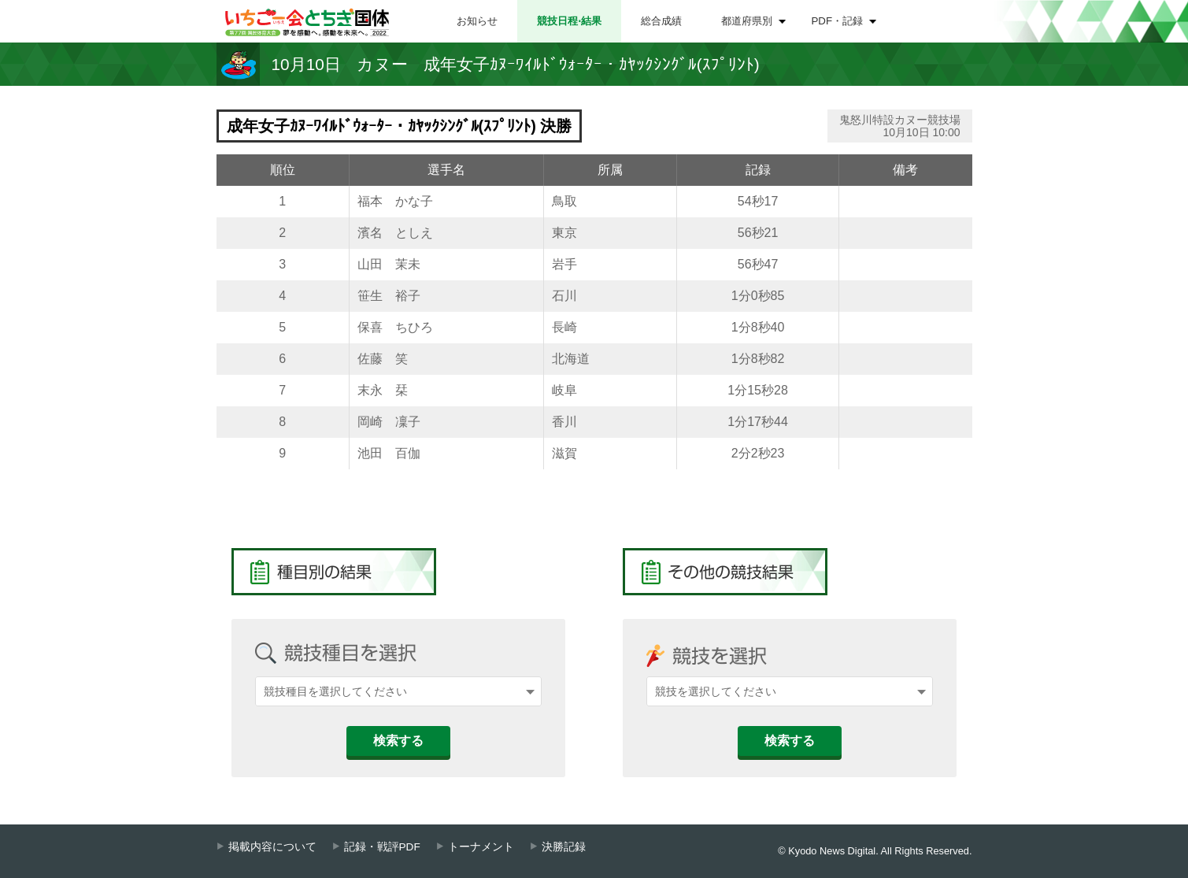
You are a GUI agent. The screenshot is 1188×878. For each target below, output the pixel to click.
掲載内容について (272, 847)
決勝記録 (564, 847)
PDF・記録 (838, 21)
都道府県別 (746, 21)
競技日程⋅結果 (569, 21)
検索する (398, 740)
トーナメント (481, 847)
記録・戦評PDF (382, 847)
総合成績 (661, 21)
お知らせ (477, 21)
